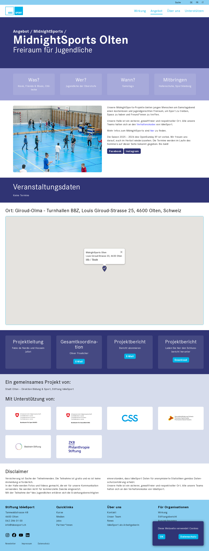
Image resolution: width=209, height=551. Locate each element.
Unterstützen (194, 11)
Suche (178, 2)
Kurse (59, 512)
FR (197, 2)
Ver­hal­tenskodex (146, 124)
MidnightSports (48, 31)
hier (152, 130)
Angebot (156, 11)
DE (191, 2)
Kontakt (111, 512)
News (110, 520)
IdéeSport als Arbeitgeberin (123, 524)
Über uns (173, 11)
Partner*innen (64, 524)
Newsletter (10, 543)
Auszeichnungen (167, 520)
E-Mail (79, 361)
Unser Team (114, 516)
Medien (60, 516)
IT (203, 2)
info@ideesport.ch (15, 524)
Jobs (58, 520)
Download (181, 359)
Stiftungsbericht (167, 516)
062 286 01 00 (14, 520)
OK (161, 536)
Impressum (27, 543)
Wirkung (140, 11)
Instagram (132, 151)
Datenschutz (188, 536)
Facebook (115, 151)
